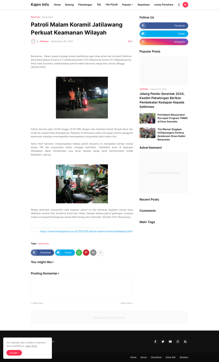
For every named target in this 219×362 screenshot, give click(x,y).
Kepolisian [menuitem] (144, 4)
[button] (179, 4)
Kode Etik (171, 357)
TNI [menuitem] (99, 4)
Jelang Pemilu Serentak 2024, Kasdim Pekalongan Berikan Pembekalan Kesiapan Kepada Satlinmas (162, 100)
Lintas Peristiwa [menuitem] (163, 4)
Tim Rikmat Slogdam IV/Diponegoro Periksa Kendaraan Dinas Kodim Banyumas (171, 134)
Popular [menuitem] (126, 4)
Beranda (35, 17)
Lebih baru (37, 303)
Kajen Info (40, 4)
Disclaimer (156, 357)
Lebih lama (126, 303)
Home (133, 357)
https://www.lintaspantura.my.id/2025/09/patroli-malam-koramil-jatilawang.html (86, 231)
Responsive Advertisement (164, 172)
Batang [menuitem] (69, 4)
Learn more (31, 345)
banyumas (47, 17)
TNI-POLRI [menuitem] (111, 4)
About (143, 357)
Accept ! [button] (14, 352)
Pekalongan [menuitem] (85, 4)
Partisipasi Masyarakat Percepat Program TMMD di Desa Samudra (173, 118)
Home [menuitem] (57, 4)
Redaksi (184, 357)
